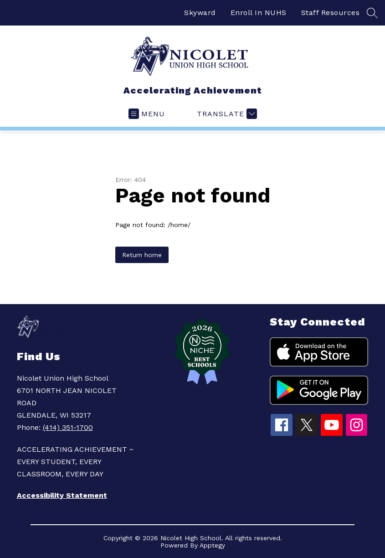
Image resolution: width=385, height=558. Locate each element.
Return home (142, 254)
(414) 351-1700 (68, 427)
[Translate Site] (226, 113)
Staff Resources (330, 12)
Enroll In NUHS (259, 12)
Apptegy (212, 545)
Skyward (200, 12)
